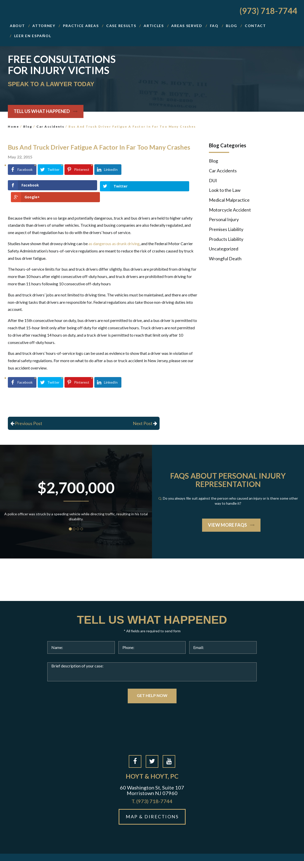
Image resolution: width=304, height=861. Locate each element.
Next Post (145, 411)
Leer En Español (32, 36)
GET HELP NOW (152, 683)
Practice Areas (81, 26)
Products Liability (226, 239)
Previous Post (26, 411)
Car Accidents (50, 126)
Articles (154, 26)
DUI (213, 180)
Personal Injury (224, 219)
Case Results (121, 26)
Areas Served (186, 26)
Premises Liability (226, 229)
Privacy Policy (194, 851)
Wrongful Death (225, 258)
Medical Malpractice (229, 200)
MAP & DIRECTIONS (152, 805)
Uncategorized (223, 248)
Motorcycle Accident (230, 210)
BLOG (231, 26)
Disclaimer (220, 851)
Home (13, 126)
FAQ (214, 26)
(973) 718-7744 (268, 11)
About (17, 26)
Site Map (171, 851)
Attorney (43, 26)
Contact (255, 26)
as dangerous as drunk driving (114, 231)
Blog (27, 126)
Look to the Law (225, 190)
